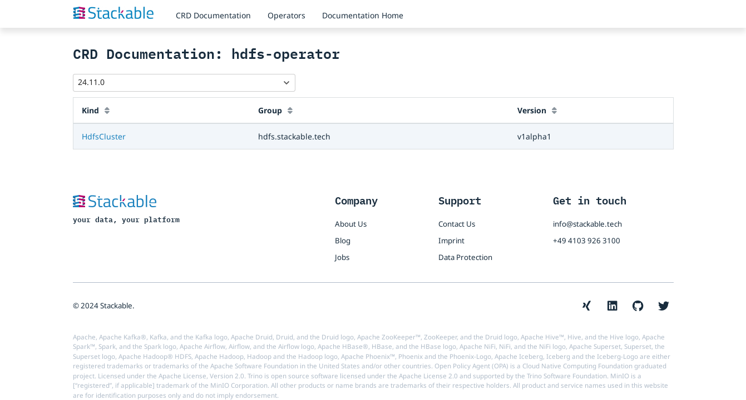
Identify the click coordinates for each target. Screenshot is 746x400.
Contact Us (456, 224)
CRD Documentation (213, 15)
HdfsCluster (104, 136)
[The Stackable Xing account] (587, 306)
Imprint (451, 241)
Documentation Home (362, 15)
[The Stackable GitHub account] (638, 306)
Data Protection (465, 257)
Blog (342, 241)
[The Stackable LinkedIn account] (612, 306)
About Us (351, 224)
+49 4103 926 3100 (586, 241)
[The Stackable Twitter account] (664, 306)
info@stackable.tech (587, 224)
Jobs (342, 257)
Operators (286, 15)
